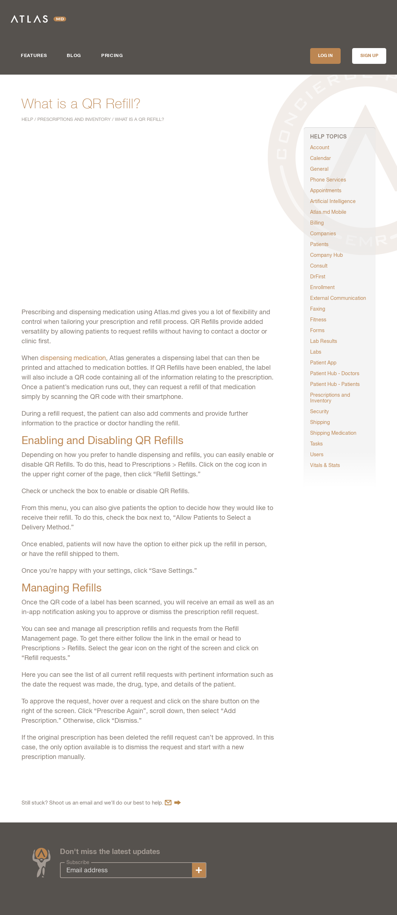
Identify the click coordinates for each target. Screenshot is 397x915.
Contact (173, 802)
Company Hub (326, 255)
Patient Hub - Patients (335, 384)
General (319, 169)
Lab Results (323, 341)
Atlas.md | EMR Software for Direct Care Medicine (38, 19)
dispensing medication (73, 358)
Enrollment (322, 287)
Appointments (325, 190)
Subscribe (77, 862)
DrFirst (317, 276)
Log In (325, 56)
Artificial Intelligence (333, 201)
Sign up (369, 56)
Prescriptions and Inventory (74, 119)
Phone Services (328, 180)
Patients (319, 244)
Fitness (318, 319)
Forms (317, 330)
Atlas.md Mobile (328, 212)
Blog (74, 55)
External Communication (338, 298)
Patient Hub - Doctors (334, 373)
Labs (315, 352)
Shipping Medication (333, 433)
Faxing (317, 309)
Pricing (112, 55)
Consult (318, 266)
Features (34, 55)
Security (319, 411)
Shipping (320, 422)
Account (319, 147)
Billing (317, 223)
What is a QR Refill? (139, 119)
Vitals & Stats (325, 465)
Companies (323, 233)
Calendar (320, 158)
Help (27, 119)
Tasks (316, 444)
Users (316, 454)
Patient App (323, 362)
